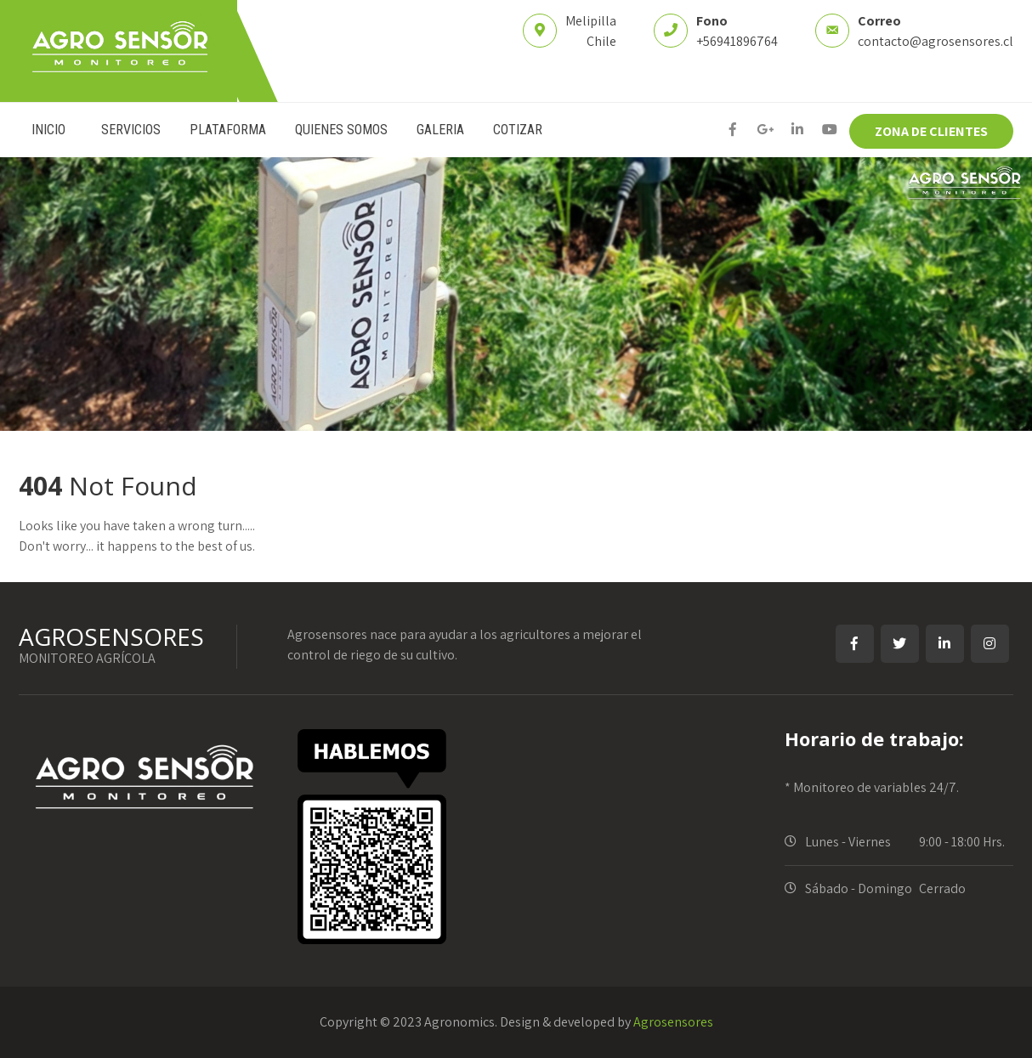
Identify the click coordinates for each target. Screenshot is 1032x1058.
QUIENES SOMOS (341, 130)
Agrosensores (673, 1022)
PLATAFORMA (228, 130)
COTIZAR (517, 130)
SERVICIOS (131, 130)
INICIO (48, 130)
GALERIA (440, 130)
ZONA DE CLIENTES (931, 131)
